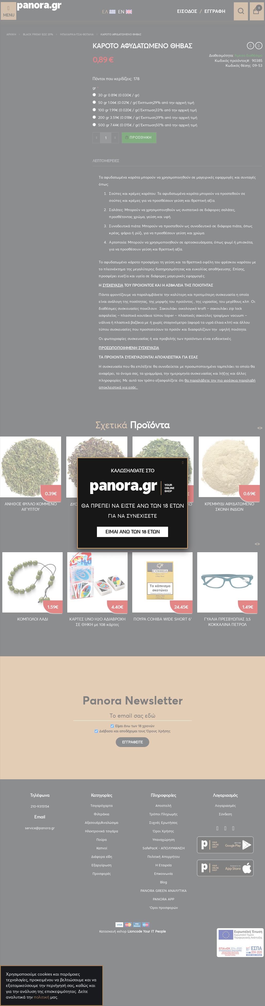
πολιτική (41, 997)
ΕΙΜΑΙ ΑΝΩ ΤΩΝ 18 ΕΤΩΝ (132, 532)
